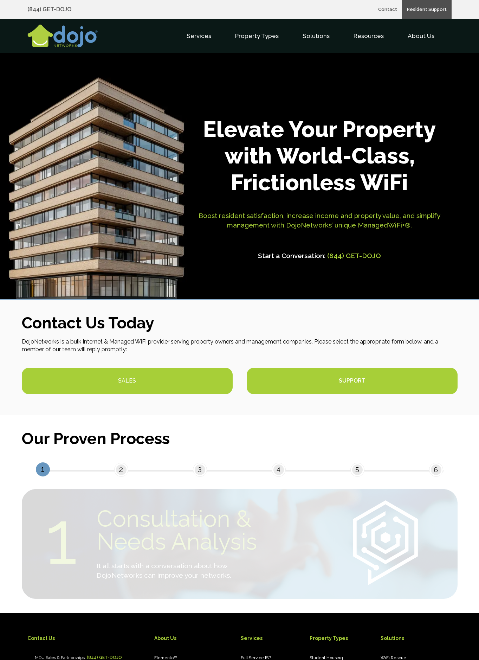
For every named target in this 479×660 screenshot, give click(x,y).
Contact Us (41, 638)
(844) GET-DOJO (354, 255)
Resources (369, 35)
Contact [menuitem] (387, 9)
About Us (422, 35)
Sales (127, 380)
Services (200, 35)
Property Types (257, 35)
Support (352, 380)
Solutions (317, 35)
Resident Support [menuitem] (427, 9)
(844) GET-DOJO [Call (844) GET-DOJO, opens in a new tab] (49, 9)
